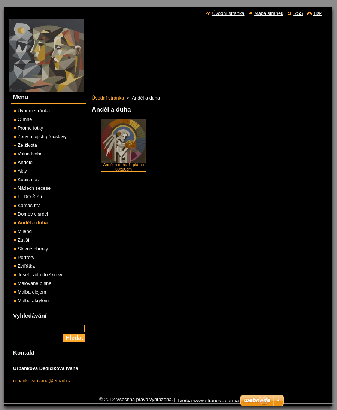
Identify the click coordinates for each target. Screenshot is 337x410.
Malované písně (34, 283)
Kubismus (28, 179)
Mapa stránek (268, 13)
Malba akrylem (33, 300)
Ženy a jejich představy (42, 136)
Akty (22, 171)
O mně (25, 119)
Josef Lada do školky (40, 274)
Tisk (317, 13)
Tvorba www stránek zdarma (208, 400)
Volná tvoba (30, 154)
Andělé (25, 162)
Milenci (25, 231)
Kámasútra (29, 205)
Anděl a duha (33, 222)
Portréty (26, 257)
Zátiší (23, 240)
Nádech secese (34, 188)
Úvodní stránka (108, 98)
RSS (298, 13)
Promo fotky (30, 128)
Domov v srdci (33, 214)
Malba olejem (32, 292)
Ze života (27, 145)
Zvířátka (26, 266)
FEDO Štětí (30, 197)
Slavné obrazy (33, 249)
